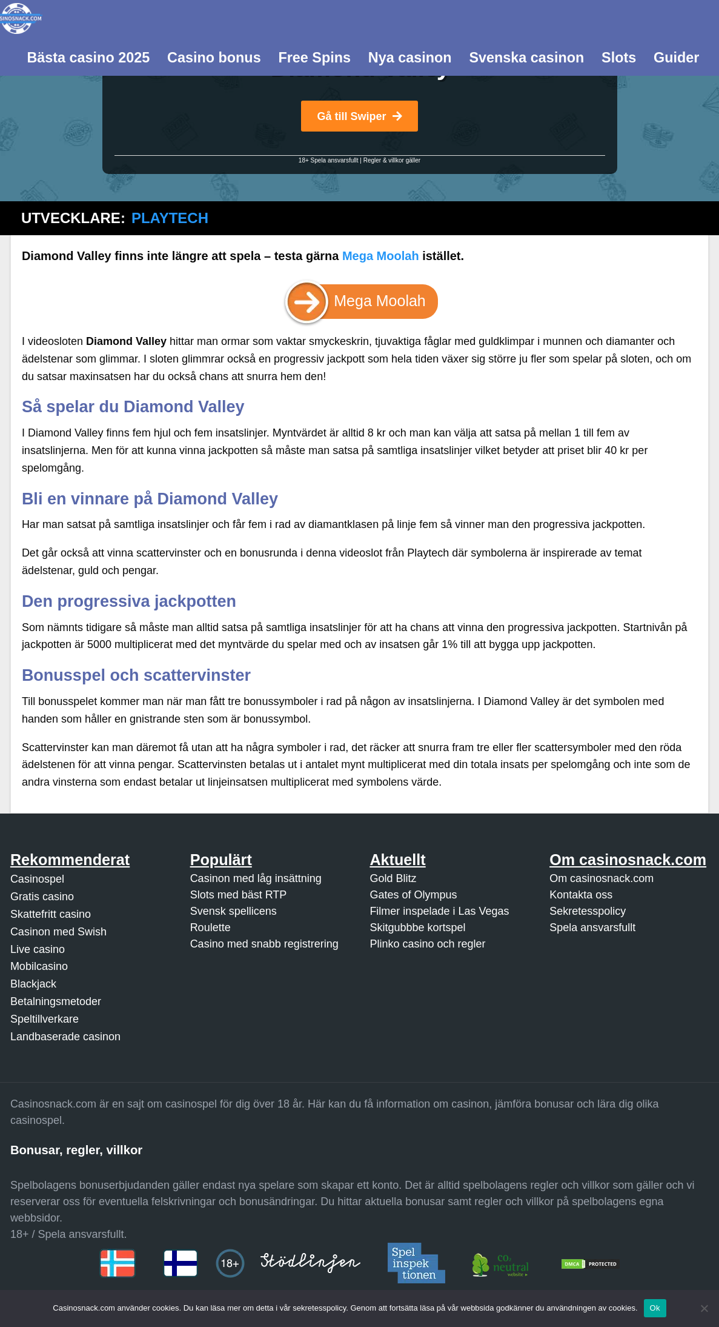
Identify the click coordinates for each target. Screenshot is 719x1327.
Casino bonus (214, 57)
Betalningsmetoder (55, 1001)
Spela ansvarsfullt (592, 927)
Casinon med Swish (58, 932)
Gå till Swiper (359, 116)
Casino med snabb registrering (264, 944)
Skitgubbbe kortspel (417, 927)
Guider (676, 57)
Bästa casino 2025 (88, 57)
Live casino (37, 949)
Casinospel (37, 879)
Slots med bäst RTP (238, 895)
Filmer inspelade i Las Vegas (439, 911)
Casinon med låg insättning (256, 878)
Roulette (210, 927)
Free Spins (314, 57)
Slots (618, 57)
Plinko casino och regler (427, 944)
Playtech (169, 218)
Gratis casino (42, 897)
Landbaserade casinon (65, 1037)
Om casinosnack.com (601, 878)
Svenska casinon (526, 57)
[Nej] (704, 1308)
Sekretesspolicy (587, 911)
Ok (655, 1307)
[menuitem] (88, 56)
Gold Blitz (392, 878)
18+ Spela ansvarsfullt (329, 160)
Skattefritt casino (50, 914)
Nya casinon (410, 57)
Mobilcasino (39, 966)
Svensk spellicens (233, 911)
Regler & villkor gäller (391, 160)
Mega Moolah (380, 255)
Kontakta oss (580, 895)
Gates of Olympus (413, 895)
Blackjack (33, 984)
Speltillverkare (44, 1019)
